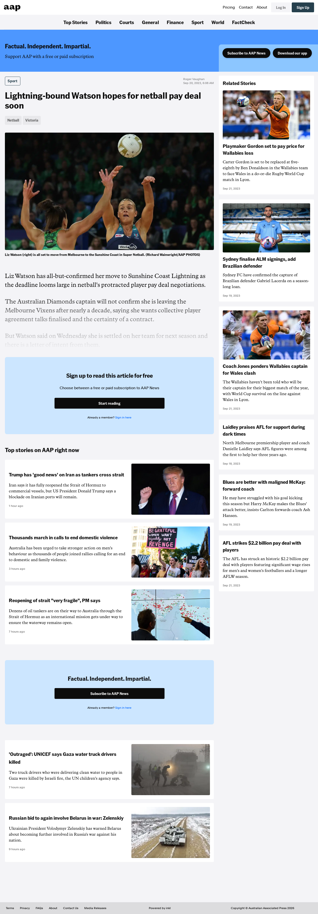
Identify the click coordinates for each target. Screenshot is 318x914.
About (262, 7)
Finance (175, 22)
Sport (198, 22)
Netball (13, 120)
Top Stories (75, 22)
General (150, 22)
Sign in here (123, 417)
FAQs (39, 908)
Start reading (109, 403)
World (217, 22)
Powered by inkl (160, 908)
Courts (126, 22)
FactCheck (243, 22)
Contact (246, 7)
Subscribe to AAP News (246, 53)
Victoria (31, 120)
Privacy (25, 908)
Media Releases (95, 908)
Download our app (292, 53)
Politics (103, 22)
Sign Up (303, 7)
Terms (10, 908)
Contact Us (70, 908)
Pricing (229, 7)
